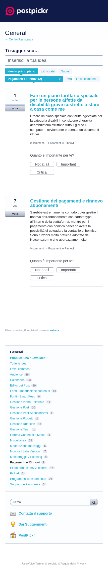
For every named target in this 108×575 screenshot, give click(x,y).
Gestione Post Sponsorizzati (29, 413)
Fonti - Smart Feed (22, 396)
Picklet (14, 473)
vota (15, 108)
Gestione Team (20, 429)
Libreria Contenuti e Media (27, 435)
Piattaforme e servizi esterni (28, 468)
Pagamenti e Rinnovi (61, 142)
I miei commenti (86, 79)
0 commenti (37, 142)
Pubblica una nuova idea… (29, 358)
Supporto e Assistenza (25, 484)
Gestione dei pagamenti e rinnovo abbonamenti (66, 203)
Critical (45, 172)
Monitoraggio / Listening (26, 457)
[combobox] (51, 502)
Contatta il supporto (35, 513)
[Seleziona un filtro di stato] (68, 79)
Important (70, 164)
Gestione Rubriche (22, 424)
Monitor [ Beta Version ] (25, 451)
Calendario (17, 380)
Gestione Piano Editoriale (27, 402)
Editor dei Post (20, 385)
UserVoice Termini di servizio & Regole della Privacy (54, 563)
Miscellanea (18, 440)
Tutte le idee (18, 363)
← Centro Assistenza (19, 39)
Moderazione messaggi (25, 446)
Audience (16, 374)
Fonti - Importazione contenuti (30, 391)
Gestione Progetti (21, 418)
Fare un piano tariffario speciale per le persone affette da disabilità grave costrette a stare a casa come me (64, 102)
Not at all (44, 164)
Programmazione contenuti (28, 479)
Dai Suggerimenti (33, 524)
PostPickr (27, 535)
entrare (54, 330)
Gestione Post (19, 407)
